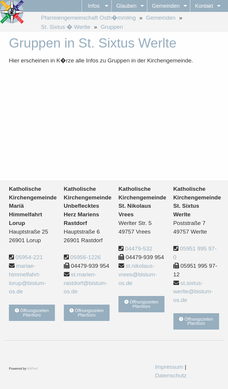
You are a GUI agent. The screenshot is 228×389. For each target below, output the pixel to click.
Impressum (169, 367)
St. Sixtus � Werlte (65, 27)
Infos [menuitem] (93, 6)
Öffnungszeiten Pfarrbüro (32, 312)
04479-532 (138, 248)
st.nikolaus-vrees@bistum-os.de (137, 274)
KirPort (32, 368)
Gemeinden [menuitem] (166, 6)
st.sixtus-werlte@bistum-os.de (193, 291)
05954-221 (29, 257)
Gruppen (112, 27)
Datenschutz (171, 375)
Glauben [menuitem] (126, 6)
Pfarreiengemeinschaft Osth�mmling (88, 18)
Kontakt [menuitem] (204, 6)
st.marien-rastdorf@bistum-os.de (85, 283)
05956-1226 (85, 257)
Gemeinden (160, 18)
